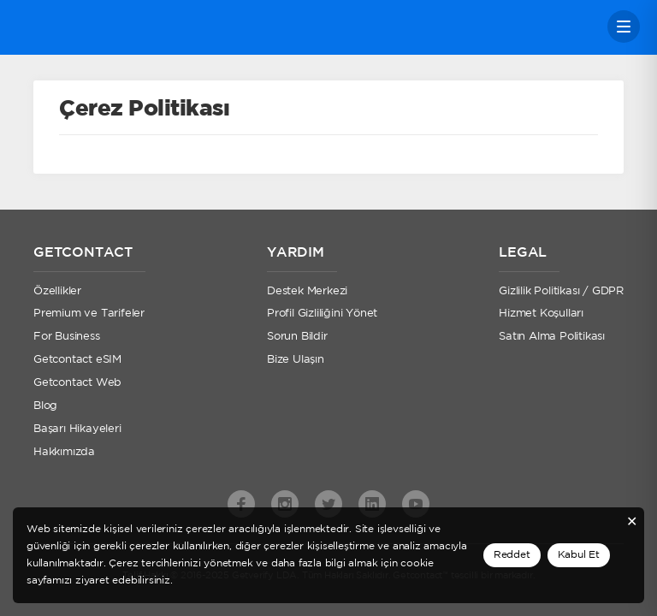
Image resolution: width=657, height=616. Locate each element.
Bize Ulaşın (295, 359)
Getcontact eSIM (77, 359)
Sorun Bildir (297, 336)
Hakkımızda (64, 452)
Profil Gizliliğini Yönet (322, 313)
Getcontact (75, 27)
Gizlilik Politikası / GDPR (561, 291)
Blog (45, 406)
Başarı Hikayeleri (77, 429)
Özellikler (57, 291)
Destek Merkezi (307, 291)
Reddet (512, 555)
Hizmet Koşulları (541, 313)
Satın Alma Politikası (552, 336)
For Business (66, 336)
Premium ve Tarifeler (89, 313)
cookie (417, 563)
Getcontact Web (77, 383)
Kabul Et (579, 555)
